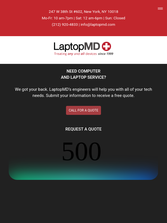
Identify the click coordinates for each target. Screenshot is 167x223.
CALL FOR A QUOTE (83, 110)
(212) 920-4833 (65, 24)
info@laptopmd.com (98, 24)
